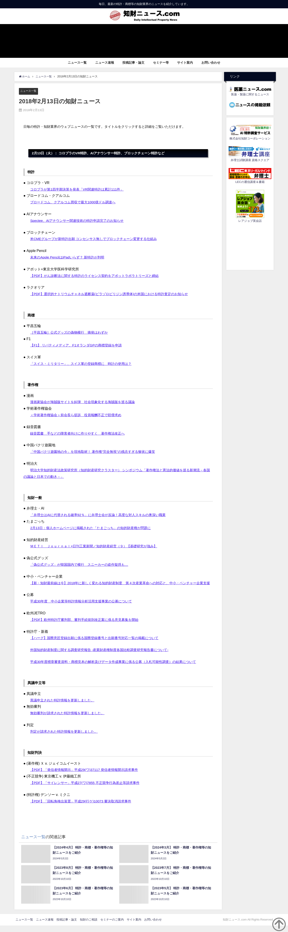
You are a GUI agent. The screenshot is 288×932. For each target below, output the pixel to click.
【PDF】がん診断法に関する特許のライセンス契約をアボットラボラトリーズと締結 (98, 275)
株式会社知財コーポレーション (250, 138)
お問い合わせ (210, 62)
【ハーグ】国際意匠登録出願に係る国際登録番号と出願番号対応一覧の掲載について (98, 644)
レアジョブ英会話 (250, 220)
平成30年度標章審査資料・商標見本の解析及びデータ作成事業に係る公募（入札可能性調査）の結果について (118, 668)
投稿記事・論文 (133, 62)
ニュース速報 (104, 62)
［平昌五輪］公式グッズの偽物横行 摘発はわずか (71, 332)
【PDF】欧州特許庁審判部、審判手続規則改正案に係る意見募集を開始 (87, 626)
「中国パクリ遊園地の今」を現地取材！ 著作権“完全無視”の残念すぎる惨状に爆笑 (96, 452)
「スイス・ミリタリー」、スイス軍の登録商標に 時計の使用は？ (84, 363)
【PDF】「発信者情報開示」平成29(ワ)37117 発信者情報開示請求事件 (87, 776)
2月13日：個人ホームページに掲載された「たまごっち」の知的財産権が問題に (94, 528)
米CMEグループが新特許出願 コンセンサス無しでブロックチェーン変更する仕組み (97, 239)
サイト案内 (185, 62)
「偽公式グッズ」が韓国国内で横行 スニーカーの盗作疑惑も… (82, 564)
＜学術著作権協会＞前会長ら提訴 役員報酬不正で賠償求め (78, 415)
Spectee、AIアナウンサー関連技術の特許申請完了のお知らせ (80, 220)
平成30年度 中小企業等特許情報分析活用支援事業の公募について (84, 608)
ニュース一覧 (77, 62)
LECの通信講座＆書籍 (249, 181)
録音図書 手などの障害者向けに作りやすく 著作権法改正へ (80, 433)
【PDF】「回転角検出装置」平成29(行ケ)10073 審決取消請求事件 (83, 807)
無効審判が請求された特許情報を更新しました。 (69, 719)
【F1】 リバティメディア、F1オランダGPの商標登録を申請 (78, 345)
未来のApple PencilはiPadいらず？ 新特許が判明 (69, 257)
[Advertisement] (250, 246)
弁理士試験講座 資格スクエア (250, 160)
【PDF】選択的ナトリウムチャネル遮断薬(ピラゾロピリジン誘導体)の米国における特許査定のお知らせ (114, 294)
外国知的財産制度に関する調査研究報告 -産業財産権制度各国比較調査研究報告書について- (104, 656)
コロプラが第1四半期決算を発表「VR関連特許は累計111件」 (80, 189)
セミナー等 (161, 62)
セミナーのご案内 (112, 926)
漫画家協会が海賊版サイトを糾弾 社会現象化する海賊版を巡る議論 (86, 402)
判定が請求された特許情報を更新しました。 (66, 738)
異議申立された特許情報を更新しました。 (64, 706)
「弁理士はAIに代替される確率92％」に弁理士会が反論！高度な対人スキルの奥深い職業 (102, 515)
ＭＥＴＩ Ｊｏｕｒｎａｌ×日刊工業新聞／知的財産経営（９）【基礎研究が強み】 (97, 546)
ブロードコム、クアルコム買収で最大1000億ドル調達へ (75, 202)
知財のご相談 (88, 926)
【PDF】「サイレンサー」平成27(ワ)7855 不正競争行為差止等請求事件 (88, 789)
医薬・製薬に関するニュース (250, 94)
